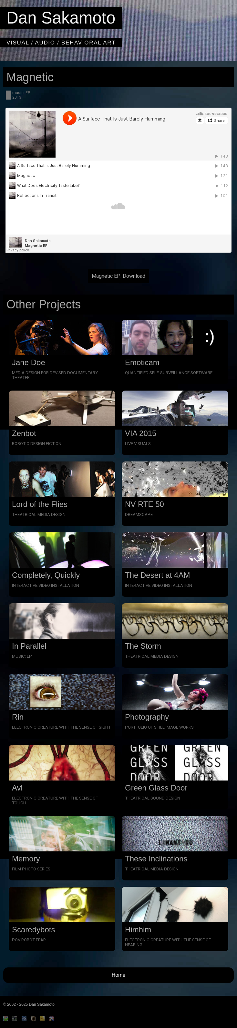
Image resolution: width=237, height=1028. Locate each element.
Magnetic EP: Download (118, 276)
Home (119, 975)
